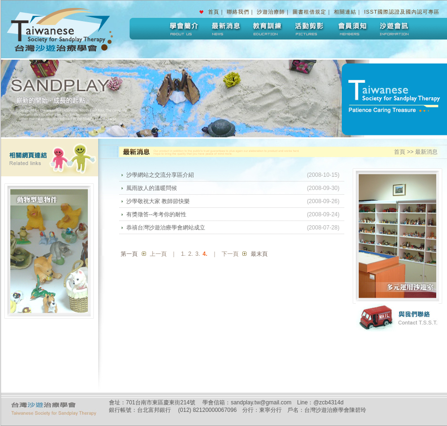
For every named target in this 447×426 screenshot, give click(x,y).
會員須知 (351, 28)
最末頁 (259, 254)
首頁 (213, 12)
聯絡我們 (238, 12)
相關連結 (345, 12)
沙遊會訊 (394, 28)
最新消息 (225, 28)
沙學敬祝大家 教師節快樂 (158, 201)
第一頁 (129, 254)
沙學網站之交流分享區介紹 (160, 175)
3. (197, 254)
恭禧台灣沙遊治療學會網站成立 (165, 227)
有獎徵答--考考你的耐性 (156, 214)
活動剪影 (309, 28)
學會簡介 (182, 28)
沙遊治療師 (271, 12)
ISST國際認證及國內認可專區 (401, 12)
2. (190, 254)
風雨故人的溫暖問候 (151, 188)
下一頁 (230, 254)
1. (183, 254)
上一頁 (158, 254)
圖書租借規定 (309, 12)
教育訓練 (267, 28)
